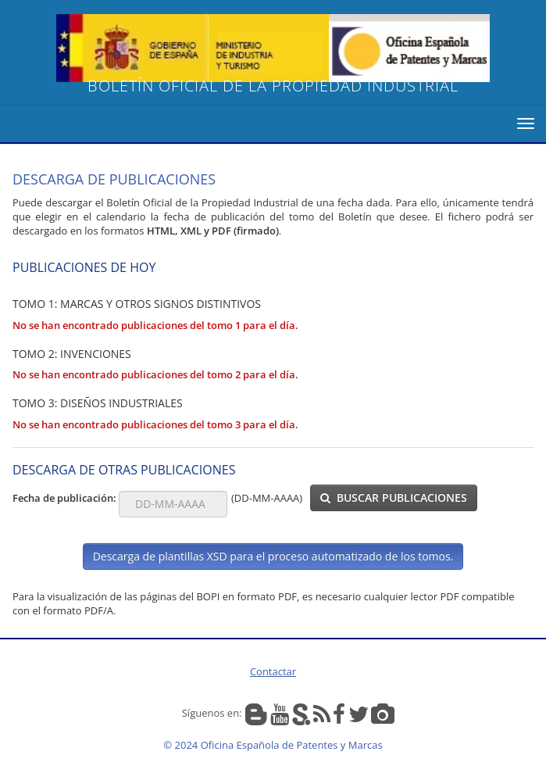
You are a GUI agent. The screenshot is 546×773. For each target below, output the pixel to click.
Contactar (273, 671)
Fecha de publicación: (65, 498)
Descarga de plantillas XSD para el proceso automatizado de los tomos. (273, 556)
